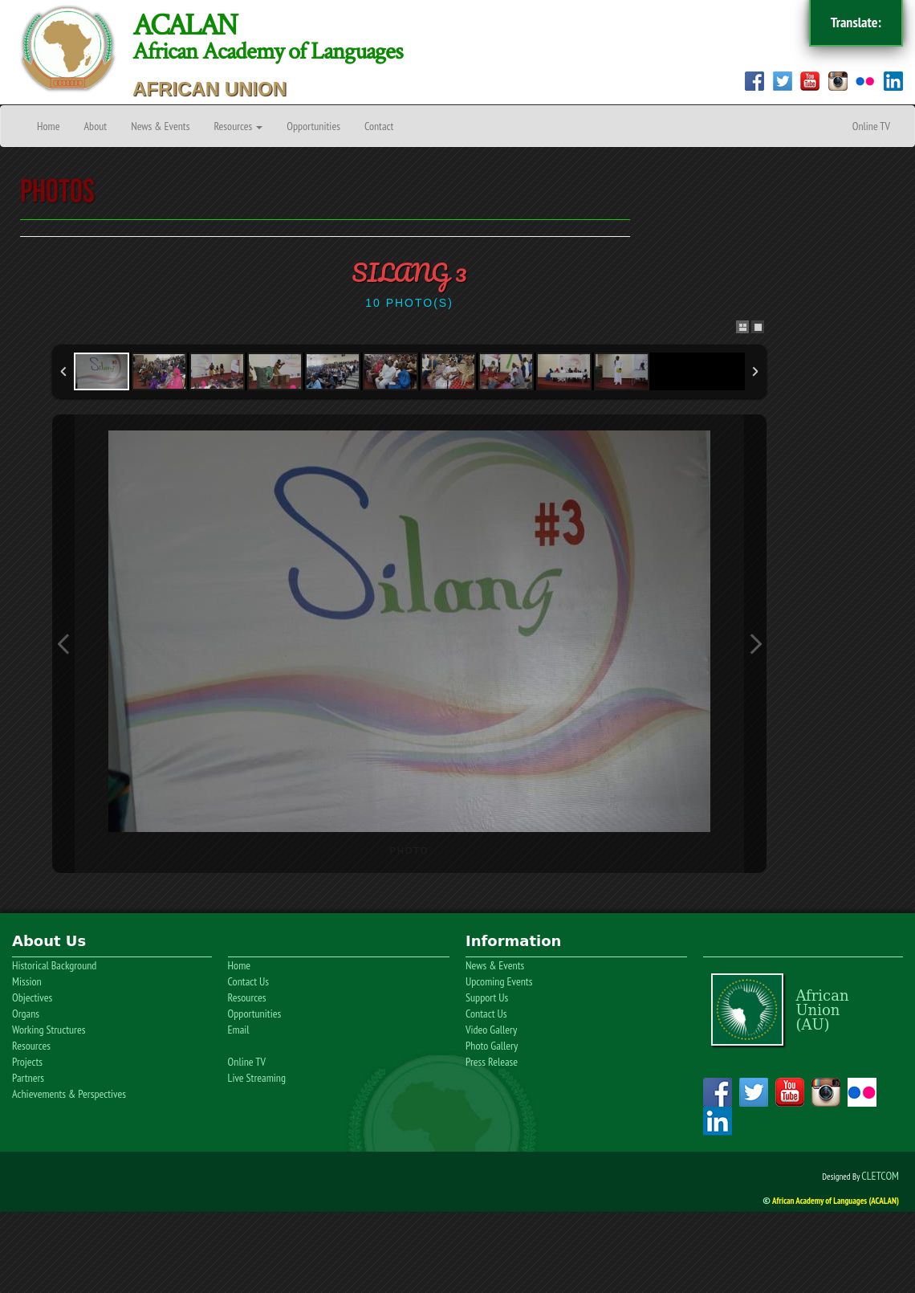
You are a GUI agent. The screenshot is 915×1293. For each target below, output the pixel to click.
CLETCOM (880, 1176)
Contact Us (249, 981)
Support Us (487, 997)
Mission (27, 981)
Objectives (32, 997)
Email (239, 1029)
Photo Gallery (492, 1045)
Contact (379, 126)
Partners (28, 1078)
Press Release (492, 1061)
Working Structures (48, 1029)
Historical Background (54, 965)
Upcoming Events (499, 981)
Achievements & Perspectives (69, 1094)
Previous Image (63, 643)
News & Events (160, 126)
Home (48, 126)
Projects (27, 1061)
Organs (25, 1013)
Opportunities (313, 126)
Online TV (871, 126)
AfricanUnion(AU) (821, 1010)
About (95, 126)
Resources (238, 126)
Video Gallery (491, 1029)
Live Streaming (257, 1078)
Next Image (755, 643)
